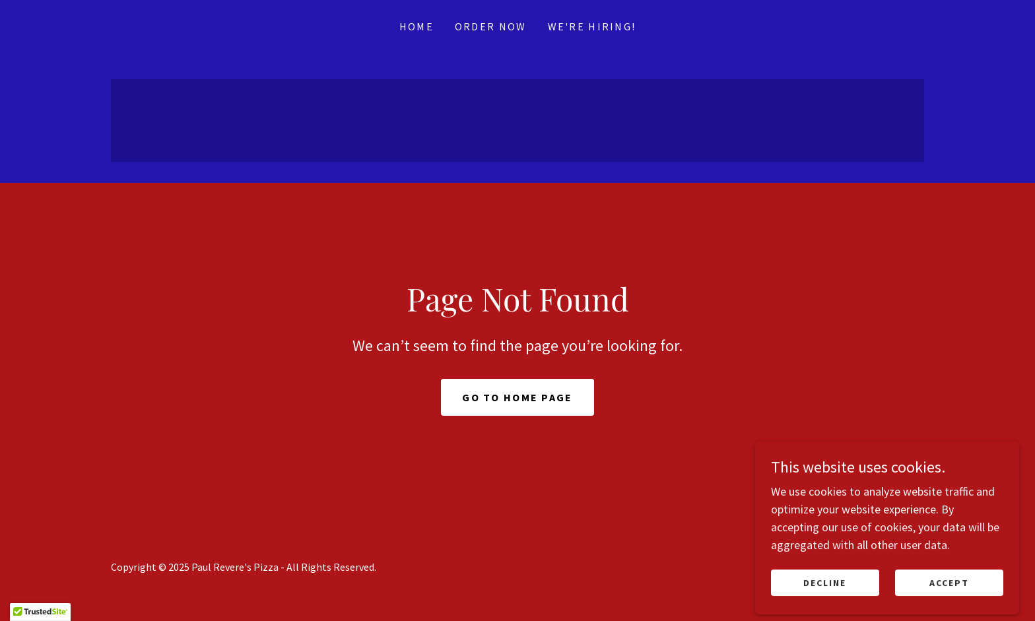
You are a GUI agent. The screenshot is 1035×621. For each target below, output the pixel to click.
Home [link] (416, 26)
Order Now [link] (491, 26)
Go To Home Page (517, 397)
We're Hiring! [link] (592, 26)
